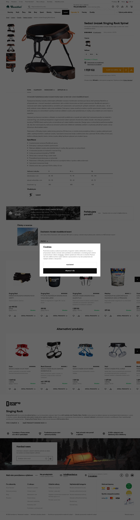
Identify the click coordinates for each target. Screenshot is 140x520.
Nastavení (70, 265)
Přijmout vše (70, 271)
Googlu (61, 255)
